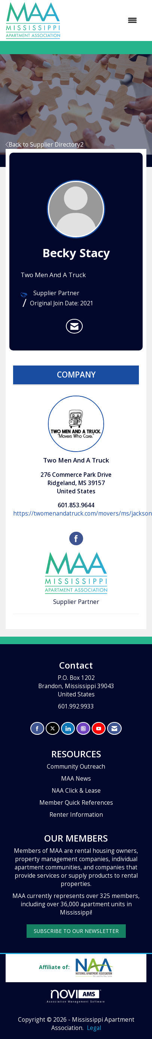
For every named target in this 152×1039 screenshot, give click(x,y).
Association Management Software (76, 996)
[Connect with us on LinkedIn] (68, 728)
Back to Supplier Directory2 (44, 145)
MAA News (76, 779)
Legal (94, 1028)
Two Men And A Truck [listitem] (76, 430)
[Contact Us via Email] (114, 728)
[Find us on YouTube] (99, 728)
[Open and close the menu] (102, 20)
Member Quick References (76, 803)
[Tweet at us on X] (53, 728)
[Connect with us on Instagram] (83, 728)
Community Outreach (76, 767)
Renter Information (76, 815)
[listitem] (74, 326)
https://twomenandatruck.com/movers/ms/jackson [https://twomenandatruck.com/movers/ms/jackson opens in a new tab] (82, 513)
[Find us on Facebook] (37, 728)
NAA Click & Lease (76, 791)
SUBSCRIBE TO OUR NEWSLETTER (76, 930)
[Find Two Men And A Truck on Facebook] (76, 538)
